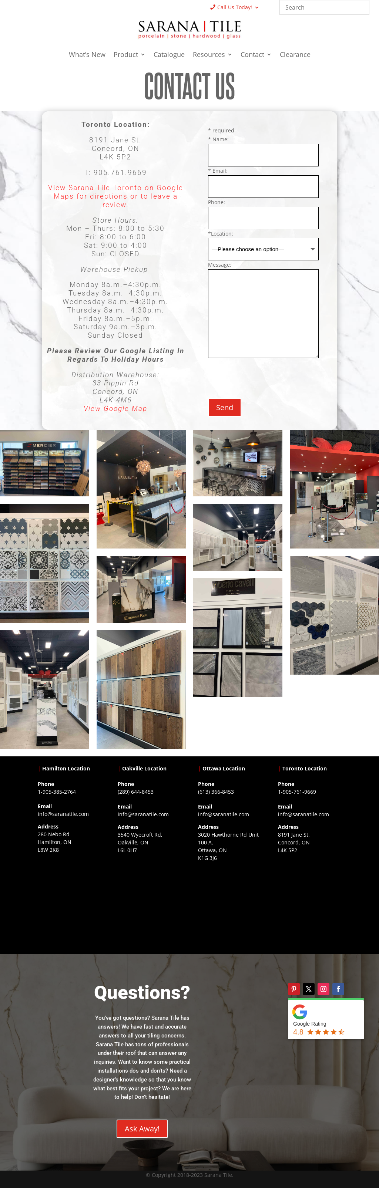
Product (126, 55)
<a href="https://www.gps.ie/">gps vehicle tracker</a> (309, 899)
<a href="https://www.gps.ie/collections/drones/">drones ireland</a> (149, 899)
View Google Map (115, 408)
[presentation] (264, 375)
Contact (252, 55)
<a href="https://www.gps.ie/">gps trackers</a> (69, 899)
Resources (209, 55)
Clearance (295, 55)
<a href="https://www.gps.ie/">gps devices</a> (229, 907)
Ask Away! (142, 1129)
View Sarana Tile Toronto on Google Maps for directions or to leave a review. (115, 196)
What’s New (87, 55)
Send (224, 407)
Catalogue (169, 55)
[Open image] (44, 463)
